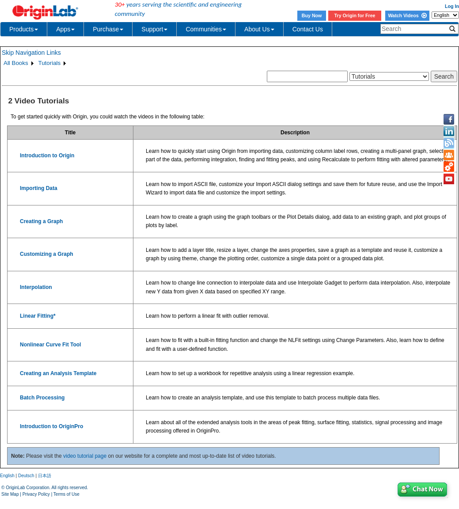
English (7, 475)
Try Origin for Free (355, 15)
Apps (65, 29)
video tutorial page (84, 456)
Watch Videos (407, 15)
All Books (16, 63)
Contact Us (307, 29)
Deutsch (26, 475)
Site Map (10, 494)
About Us (259, 29)
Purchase (108, 29)
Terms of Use (66, 494)
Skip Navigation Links (31, 52)
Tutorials (49, 63)
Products (23, 29)
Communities (206, 29)
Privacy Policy (36, 494)
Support (154, 29)
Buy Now (312, 15)
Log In (452, 6)
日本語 (44, 475)
